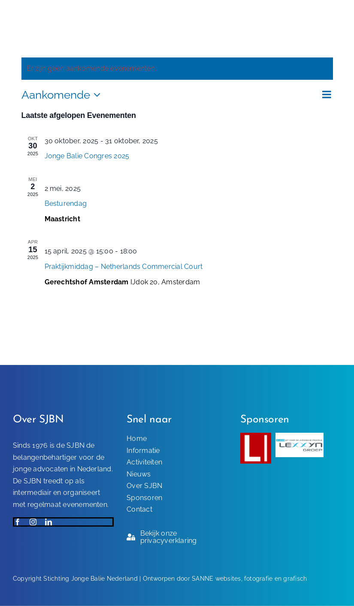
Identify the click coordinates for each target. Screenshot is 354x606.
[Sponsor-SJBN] (255, 436)
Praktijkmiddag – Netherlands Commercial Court (124, 266)
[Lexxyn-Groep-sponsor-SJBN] (299, 436)
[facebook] (17, 522)
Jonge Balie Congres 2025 (87, 156)
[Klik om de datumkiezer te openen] (63, 95)
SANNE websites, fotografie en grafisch (249, 578)
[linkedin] (48, 522)
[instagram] (33, 522)
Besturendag (66, 203)
